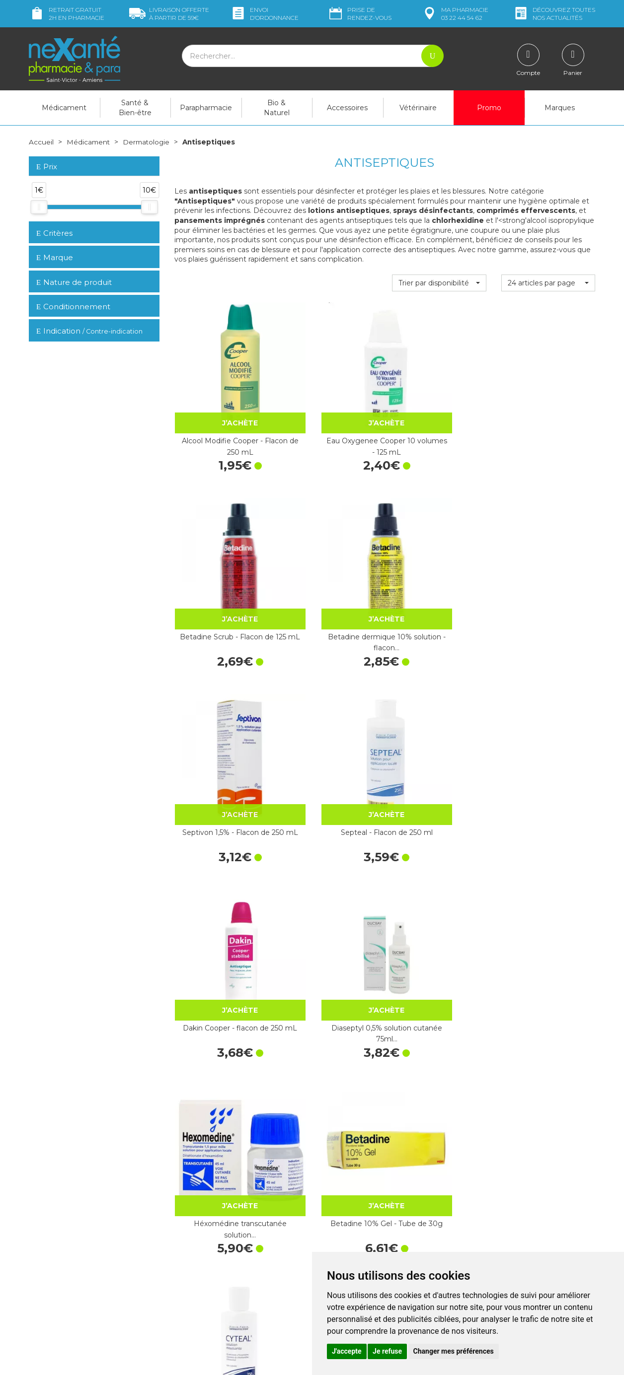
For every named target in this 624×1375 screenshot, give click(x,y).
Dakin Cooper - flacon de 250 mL (438, 566)
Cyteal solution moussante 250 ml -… (439, 725)
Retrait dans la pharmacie (506, 1169)
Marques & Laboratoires (212, 1242)
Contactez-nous (345, 1234)
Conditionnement (73, 306)
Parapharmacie (206, 107)
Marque (54, 257)
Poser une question (60, 1254)
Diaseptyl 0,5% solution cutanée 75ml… (548, 566)
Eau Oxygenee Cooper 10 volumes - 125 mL (330, 408)
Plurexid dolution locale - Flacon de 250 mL (548, 883)
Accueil (41, 142)
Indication (89, 331)
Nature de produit (74, 281)
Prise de (359, 13)
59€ (169, 13)
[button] (439, 282)
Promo (489, 107)
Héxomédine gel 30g (330, 877)
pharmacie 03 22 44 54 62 (454, 13)
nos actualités (554, 13)
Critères (54, 232)
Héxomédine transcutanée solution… (221, 725)
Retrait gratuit (66, 13)
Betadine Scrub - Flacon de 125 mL (438, 408)
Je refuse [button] (387, 1351)
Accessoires (347, 107)
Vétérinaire (418, 107)
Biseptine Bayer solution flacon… (439, 883)
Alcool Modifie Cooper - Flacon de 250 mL (221, 408)
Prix (46, 166)
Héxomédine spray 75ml (221, 1040)
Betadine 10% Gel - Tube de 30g (330, 725)
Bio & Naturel (277, 107)
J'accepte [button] (347, 1351)
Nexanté (192, 1361)
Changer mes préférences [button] (453, 1351)
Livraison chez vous (495, 1178)
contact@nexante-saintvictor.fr (79, 1239)
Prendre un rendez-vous (358, 1242)
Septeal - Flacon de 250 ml (330, 566)
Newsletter (192, 1251)
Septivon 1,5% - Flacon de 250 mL (221, 566)
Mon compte (50, 1263)
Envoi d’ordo (264, 13)
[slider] (38, 207)
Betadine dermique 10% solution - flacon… (548, 408)
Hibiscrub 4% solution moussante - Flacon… (330, 1040)
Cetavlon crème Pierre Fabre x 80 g (548, 725)
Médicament (64, 107)
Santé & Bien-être (135, 107)
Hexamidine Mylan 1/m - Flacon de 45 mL (221, 883)
